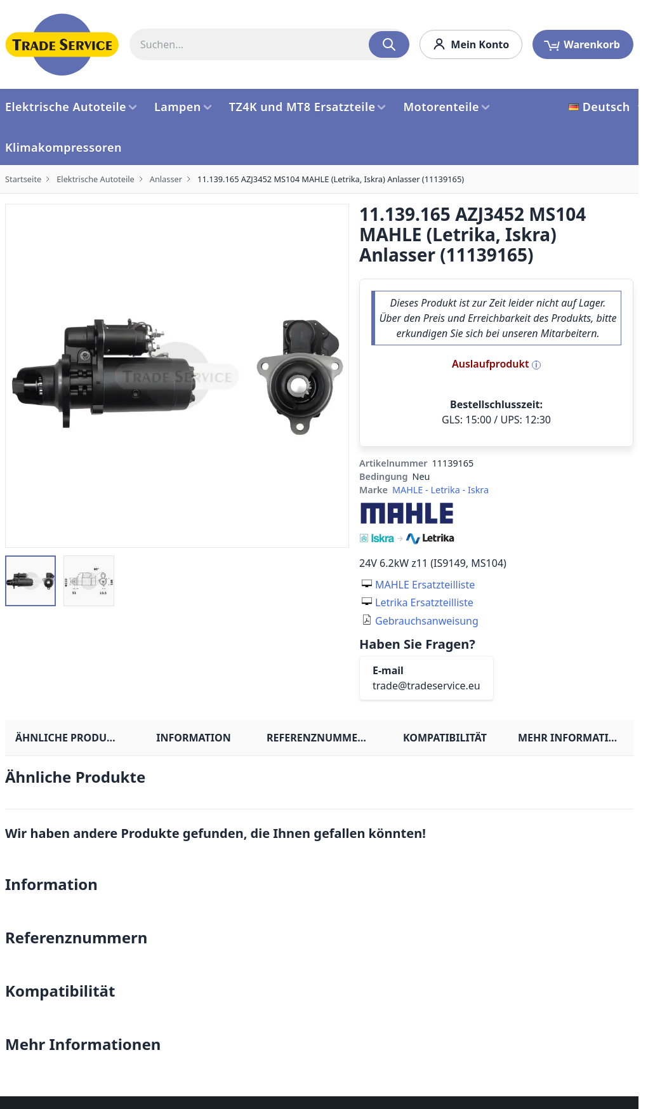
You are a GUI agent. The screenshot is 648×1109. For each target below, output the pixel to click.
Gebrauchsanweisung (427, 621)
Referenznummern (320, 738)
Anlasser (166, 179)
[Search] (389, 44)
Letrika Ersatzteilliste (424, 602)
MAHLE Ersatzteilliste (425, 585)
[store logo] (62, 44)
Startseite (23, 179)
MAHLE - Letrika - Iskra (440, 490)
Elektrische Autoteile (95, 179)
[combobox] (269, 44)
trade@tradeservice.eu (426, 686)
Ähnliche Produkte (70, 738)
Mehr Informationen (575, 738)
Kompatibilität (445, 738)
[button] (30, 580)
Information (193, 738)
